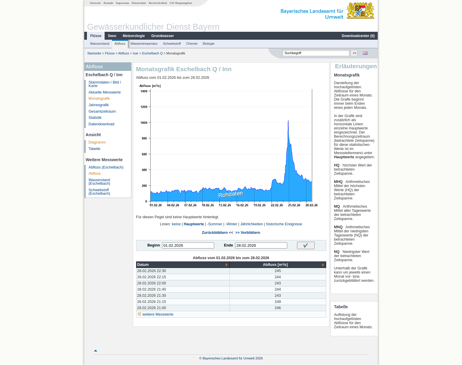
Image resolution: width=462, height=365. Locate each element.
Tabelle (94, 149)
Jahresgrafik (99, 105)
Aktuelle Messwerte (105, 92)
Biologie (208, 43)
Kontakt (108, 2)
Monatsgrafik (99, 98)
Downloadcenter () (358, 36)
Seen (112, 36)
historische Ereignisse (284, 224)
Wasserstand (99, 43)
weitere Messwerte (158, 314)
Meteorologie (134, 36)
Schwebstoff (172, 43)
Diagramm (97, 142)
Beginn (153, 245)
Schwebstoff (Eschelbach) (99, 192)
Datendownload (102, 124)
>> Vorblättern (247, 233)
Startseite (95, 2)
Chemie (192, 43)
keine (176, 224)
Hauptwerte (194, 224)
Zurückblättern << (217, 233)
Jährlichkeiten (251, 224)
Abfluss (120, 43)
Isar (135, 53)
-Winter (231, 224)
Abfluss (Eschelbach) (106, 167)
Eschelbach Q (152, 53)
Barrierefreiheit (158, 2)
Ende (228, 245)
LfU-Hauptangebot (181, 2)
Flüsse (95, 36)
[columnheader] (183, 265)
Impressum (122, 2)
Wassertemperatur (144, 43)
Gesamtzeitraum (102, 111)
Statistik (95, 118)
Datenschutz (139, 2)
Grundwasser (162, 36)
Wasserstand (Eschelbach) (99, 182)
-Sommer (214, 224)
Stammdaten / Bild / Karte (105, 84)
